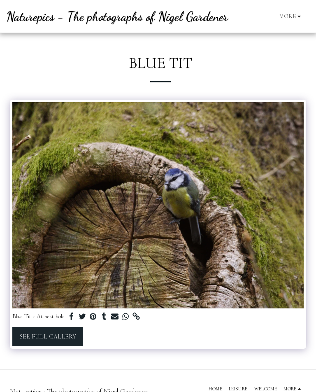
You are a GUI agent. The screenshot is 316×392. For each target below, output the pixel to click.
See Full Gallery (48, 336)
